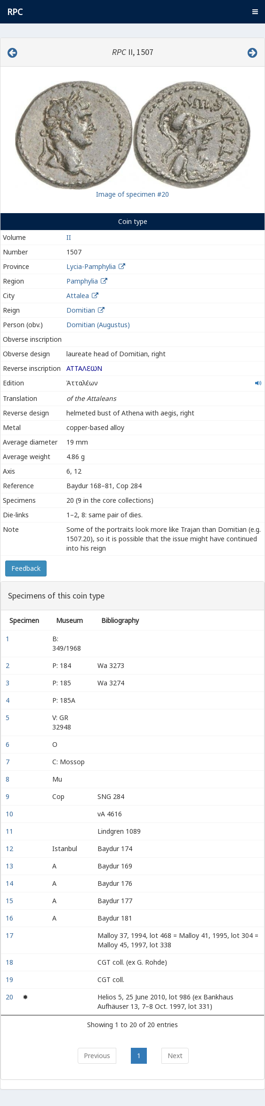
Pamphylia (82, 280)
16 (10, 918)
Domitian (80, 310)
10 (10, 813)
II (68, 237)
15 (10, 900)
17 (10, 935)
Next (175, 1055)
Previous (97, 1055)
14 (10, 883)
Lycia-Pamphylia (91, 266)
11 (10, 831)
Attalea (77, 295)
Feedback (25, 568)
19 (10, 979)
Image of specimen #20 (132, 194)
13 (10, 865)
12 (10, 848)
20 (10, 996)
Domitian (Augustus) (98, 324)
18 (10, 962)
